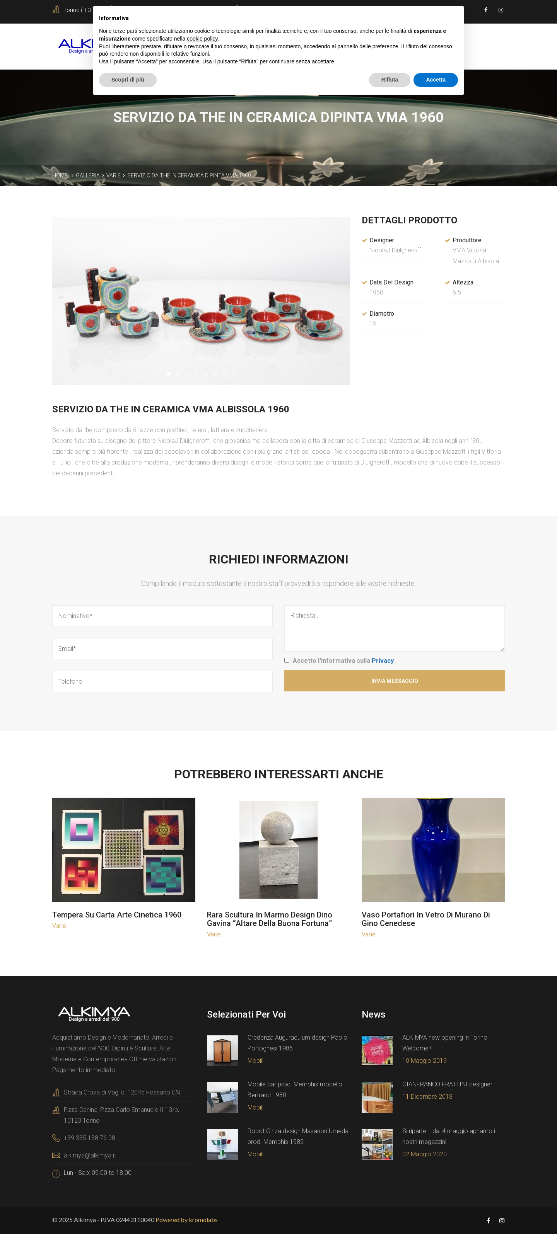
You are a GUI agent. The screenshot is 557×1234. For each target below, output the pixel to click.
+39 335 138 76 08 (89, 1138)
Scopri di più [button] (127, 80)
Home (60, 175)
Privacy (383, 660)
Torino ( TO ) (78, 10)
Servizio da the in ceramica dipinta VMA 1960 (189, 175)
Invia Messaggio (394, 681)
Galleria (88, 175)
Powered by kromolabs (186, 1219)
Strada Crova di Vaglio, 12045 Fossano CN (122, 1092)
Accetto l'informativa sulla (343, 660)
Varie (113, 175)
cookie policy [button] (202, 39)
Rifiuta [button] (389, 80)
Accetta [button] (436, 80)
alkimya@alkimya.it (90, 1155)
